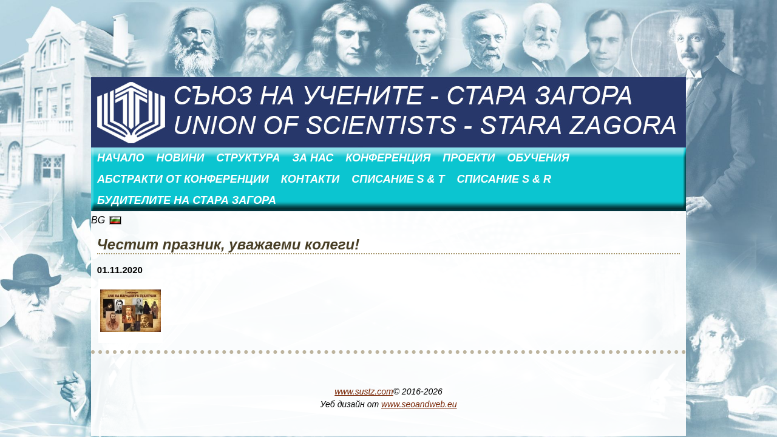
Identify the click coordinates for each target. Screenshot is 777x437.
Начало (120, 158)
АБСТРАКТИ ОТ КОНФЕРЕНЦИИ (183, 179)
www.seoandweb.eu (419, 404)
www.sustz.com (363, 391)
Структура (248, 158)
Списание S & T (397, 179)
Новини (180, 158)
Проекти (469, 158)
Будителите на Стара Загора (186, 200)
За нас (313, 158)
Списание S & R (504, 179)
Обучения (538, 158)
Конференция (387, 158)
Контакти (310, 179)
